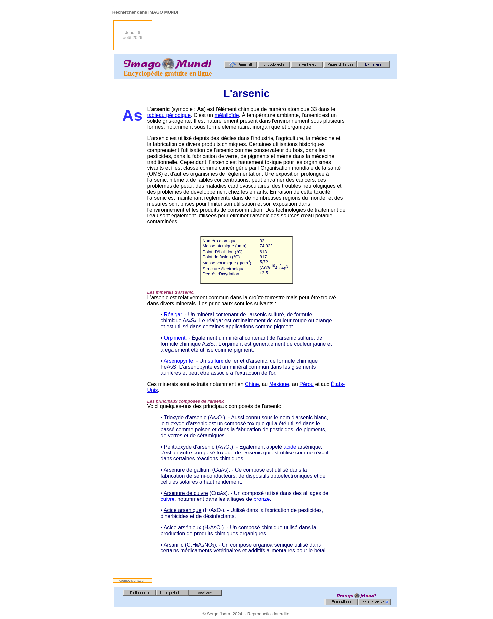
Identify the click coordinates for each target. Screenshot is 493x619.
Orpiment (175, 338)
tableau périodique (169, 115)
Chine (252, 384)
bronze (262, 499)
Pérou (306, 384)
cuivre (168, 499)
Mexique (279, 384)
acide (289, 447)
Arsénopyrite (178, 361)
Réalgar (173, 314)
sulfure (215, 361)
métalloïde (227, 115)
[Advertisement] (276, 35)
